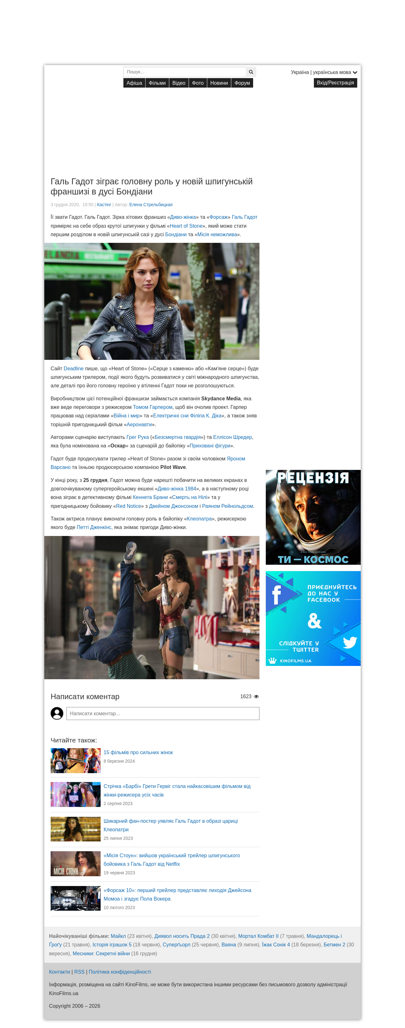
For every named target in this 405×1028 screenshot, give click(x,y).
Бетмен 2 (334, 944)
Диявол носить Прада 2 (182, 936)
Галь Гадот (245, 217)
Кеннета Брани (150, 497)
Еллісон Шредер (232, 437)
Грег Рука (138, 437)
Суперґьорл (176, 944)
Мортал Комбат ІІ (258, 936)
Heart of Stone (186, 226)
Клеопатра (199, 518)
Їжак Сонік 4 (276, 944)
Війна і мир (127, 415)
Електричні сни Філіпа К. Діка (187, 415)
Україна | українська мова (324, 72)
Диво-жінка (183, 217)
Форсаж (218, 217)
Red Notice (128, 506)
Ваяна (228, 944)
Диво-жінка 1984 (177, 488)
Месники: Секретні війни (101, 953)
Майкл (118, 936)
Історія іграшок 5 (112, 944)
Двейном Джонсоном (173, 506)
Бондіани (176, 234)
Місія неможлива (217, 234)
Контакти (59, 972)
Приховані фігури (210, 445)
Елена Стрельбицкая (151, 204)
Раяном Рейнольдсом (227, 506)
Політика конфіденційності (120, 972)
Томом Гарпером (152, 407)
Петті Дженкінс (94, 527)
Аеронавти (139, 424)
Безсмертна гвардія (178, 437)
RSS (79, 972)
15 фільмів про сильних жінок (138, 752)
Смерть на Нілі (189, 497)
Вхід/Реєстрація (335, 82)
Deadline (74, 368)
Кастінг (104, 204)
